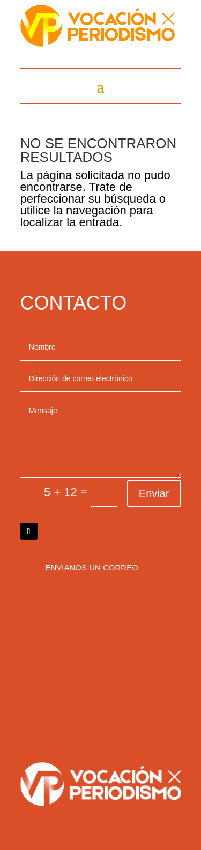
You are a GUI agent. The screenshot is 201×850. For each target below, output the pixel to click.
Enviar (154, 493)
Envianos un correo (92, 567)
